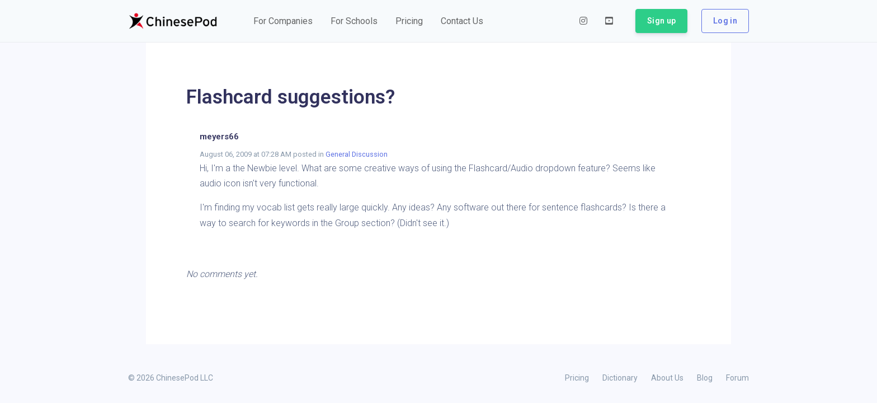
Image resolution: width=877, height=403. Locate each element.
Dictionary (620, 377)
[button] (283, 21)
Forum (737, 377)
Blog (705, 377)
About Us (667, 377)
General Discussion (357, 154)
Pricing (577, 377)
